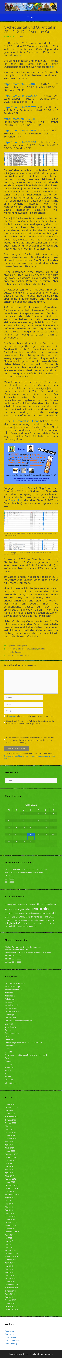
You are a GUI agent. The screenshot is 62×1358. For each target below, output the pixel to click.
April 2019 (9, 1172)
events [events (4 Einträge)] (53, 904)
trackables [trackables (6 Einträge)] (12, 926)
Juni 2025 (9, 1110)
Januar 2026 (10, 1104)
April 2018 (9, 1210)
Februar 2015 (10, 1300)
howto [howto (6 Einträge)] (36, 917)
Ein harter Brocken (14, 652)
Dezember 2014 (11, 1306)
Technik (8, 1070)
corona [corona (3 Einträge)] (32, 905)
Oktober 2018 (10, 1191)
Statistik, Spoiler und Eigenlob (18, 655)
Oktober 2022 (10, 1120)
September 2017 (12, 1232)
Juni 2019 (9, 1166)
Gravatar (13, 716)
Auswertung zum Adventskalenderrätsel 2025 (24, 872)
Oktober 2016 (10, 1260)
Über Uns (9, 1079)
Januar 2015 (10, 1303)
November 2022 (11, 1117)
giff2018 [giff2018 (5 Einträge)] (8, 917)
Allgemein (10, 645)
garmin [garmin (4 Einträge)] (16, 909)
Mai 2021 (9, 1126)
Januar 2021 (10, 1135)
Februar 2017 (10, 1250)
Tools (7, 1073)
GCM (7, 1036)
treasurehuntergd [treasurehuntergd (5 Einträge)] (24, 926)
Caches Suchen (11, 1008)
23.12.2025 (9, 879)
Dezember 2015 (11, 1284)
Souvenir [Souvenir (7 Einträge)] (31, 923)
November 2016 (11, 1256)
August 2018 (10, 1197)
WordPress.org (11, 1343)
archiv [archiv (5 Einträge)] (18, 904)
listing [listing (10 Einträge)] (45, 916)
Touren (8, 1076)
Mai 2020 (9, 1141)
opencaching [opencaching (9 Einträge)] (19, 920)
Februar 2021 (10, 1132)
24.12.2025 (9, 876)
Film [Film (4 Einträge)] (6, 909)
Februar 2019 (10, 1179)
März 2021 (9, 1129)
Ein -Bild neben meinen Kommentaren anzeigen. (30, 716)
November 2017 (11, 1225)
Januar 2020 (10, 1151)
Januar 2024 (10, 1113)
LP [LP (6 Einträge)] (50, 917)
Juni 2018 (9, 1204)
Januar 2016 (10, 1281)
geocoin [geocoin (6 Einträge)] (22, 913)
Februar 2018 (10, 1216)
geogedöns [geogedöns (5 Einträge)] (38, 913)
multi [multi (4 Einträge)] (7, 920)
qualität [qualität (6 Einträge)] (24, 923)
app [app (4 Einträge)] (14, 904)
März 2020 (9, 1148)
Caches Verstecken (13, 1011)
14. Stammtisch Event (25, 421)
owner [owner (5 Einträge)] (27, 920)
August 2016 (10, 1263)
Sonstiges (9, 1064)
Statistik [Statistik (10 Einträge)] (50, 923)
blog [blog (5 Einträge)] (22, 904)
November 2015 (11, 1287)
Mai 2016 (9, 1269)
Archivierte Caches (12, 1005)
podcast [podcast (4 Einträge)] (41, 920)
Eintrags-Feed (10, 1337)
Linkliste (8, 1052)
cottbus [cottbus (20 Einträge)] (38, 904)
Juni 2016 (9, 1266)
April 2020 (9, 1145)
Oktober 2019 (10, 1160)
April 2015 (9, 1297)
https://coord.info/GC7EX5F (20, 130)
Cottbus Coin (10, 1017)
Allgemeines (10, 996)
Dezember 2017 (11, 1222)
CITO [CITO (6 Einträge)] (27, 904)
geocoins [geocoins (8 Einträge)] (30, 913)
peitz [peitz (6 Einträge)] (36, 920)
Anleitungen (10, 999)
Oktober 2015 (10, 1291)
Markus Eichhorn (12, 947)
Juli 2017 (8, 1238)
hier (18, 55)
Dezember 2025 (11, 1107)
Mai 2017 (9, 1244)
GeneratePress (46, 1354)
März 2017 (9, 1247)
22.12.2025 (9, 882)
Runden (8, 1061)
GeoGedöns (10, 1045)
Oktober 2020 (10, 1138)
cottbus (20, 649)
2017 (8, 649)
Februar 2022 (10, 1123)
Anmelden (9, 1334)
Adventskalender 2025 (14, 989)
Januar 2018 (10, 1219)
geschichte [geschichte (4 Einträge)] (47, 913)
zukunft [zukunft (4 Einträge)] (34, 926)
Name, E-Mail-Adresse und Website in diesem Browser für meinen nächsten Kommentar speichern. (30, 722)
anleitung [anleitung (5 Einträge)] (8, 904)
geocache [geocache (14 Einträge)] (25, 909)
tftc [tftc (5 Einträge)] (6, 926)
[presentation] (23, 731)
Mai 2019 (9, 1169)
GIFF (7, 1048)
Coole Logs (9, 1014)
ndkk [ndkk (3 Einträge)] (10, 920)
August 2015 (10, 1294)
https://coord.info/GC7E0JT (19, 119)
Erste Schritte (10, 1027)
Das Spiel (9, 1024)
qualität (41, 649)
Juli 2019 (8, 1163)
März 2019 (9, 1176)
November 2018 (11, 1188)
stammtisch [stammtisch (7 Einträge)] (41, 923)
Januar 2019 (10, 1182)
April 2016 (9, 1272)
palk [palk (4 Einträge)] (32, 920)
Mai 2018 (9, 1207)
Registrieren (10, 1331)
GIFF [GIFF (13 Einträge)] (54, 912)
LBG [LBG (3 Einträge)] (41, 917)
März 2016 (9, 1275)
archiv (13, 649)
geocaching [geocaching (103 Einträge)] (40, 908)
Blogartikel (15, 500)
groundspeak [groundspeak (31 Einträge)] (24, 916)
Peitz (7, 1058)
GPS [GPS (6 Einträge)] (13, 917)
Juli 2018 (8, 1200)
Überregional (21, 645)
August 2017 (10, 1235)
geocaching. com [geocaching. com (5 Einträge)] (11, 913)
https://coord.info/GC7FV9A (20, 142)
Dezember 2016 (11, 1253)
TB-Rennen (9, 1067)
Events (7, 1030)
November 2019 (11, 1157)
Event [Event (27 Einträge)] (47, 904)
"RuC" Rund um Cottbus (15, 983)
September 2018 (12, 1194)
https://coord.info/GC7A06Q (20, 95)
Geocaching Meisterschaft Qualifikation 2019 (23, 1042)
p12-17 (27, 649)
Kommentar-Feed (12, 1340)
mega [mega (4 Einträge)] (53, 917)
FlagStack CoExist (12, 1033)
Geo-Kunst (9, 1039)
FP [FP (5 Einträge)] (9, 909)
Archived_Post (11, 1002)
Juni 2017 (9, 1241)
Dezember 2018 (11, 1185)
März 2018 (9, 1213)
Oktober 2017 (10, 1228)
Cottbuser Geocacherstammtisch (18, 1020)
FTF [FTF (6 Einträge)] (12, 909)
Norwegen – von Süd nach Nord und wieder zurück (26, 1055)
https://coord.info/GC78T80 (20, 84)
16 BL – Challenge (12, 986)
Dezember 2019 (11, 1154)
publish (34, 649)
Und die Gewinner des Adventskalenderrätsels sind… (27, 869)
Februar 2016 (10, 1278)
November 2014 (11, 1309)
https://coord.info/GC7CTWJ (20, 107)
